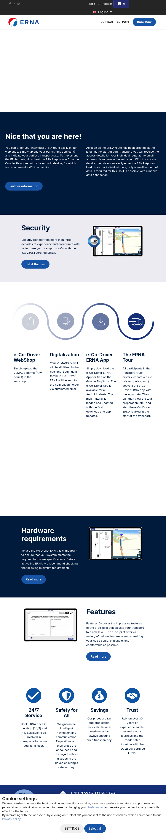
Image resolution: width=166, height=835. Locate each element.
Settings (71, 828)
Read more (34, 579)
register (107, 3)
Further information (24, 186)
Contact (107, 21)
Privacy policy (11, 819)
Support (123, 21)
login (92, 3)
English (101, 12)
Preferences (96, 807)
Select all (95, 828)
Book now (144, 22)
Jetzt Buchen (35, 264)
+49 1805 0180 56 (92, 793)
